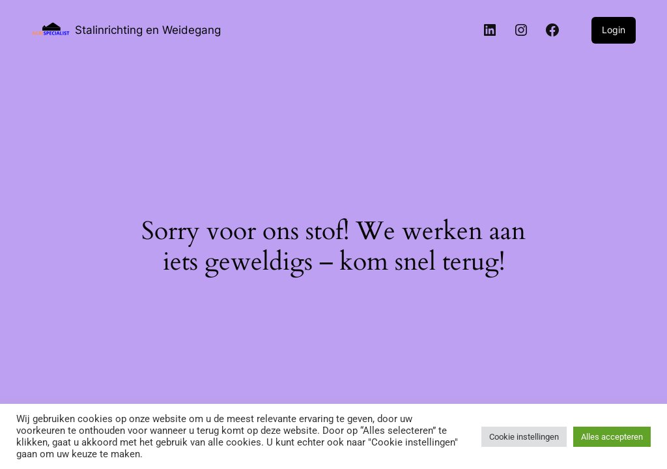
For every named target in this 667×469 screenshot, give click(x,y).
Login (613, 29)
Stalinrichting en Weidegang (148, 29)
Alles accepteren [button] (612, 437)
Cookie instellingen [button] (524, 437)
